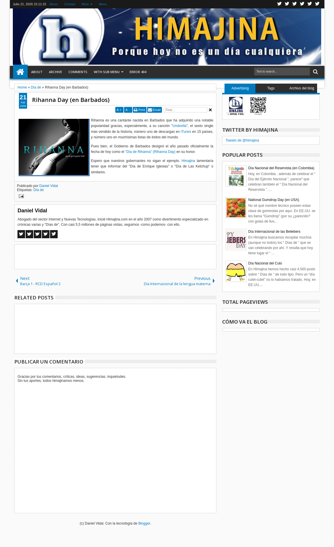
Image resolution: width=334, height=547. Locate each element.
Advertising (240, 88)
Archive (55, 72)
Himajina (188, 161)
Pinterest (317, 4)
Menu (103, 4)
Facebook (287, 4)
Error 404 (138, 72)
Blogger (144, 523)
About (54, 4)
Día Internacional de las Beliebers (274, 232)
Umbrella (180, 126)
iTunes (186, 132)
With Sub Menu (107, 72)
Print (141, 110)
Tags (271, 88)
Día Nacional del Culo (265, 263)
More (85, 4)
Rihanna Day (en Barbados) (70, 100)
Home (20, 72)
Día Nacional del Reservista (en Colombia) (281, 168)
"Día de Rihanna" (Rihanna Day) (150, 152)
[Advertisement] (115, 256)
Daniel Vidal (48, 186)
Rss (302, 4)
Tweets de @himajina (242, 140)
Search (315, 72)
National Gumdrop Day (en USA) (273, 200)
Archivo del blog (301, 88)
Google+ (294, 4)
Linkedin (310, 4)
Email (157, 110)
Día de (38, 190)
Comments (77, 72)
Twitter (279, 4)
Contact (69, 4)
